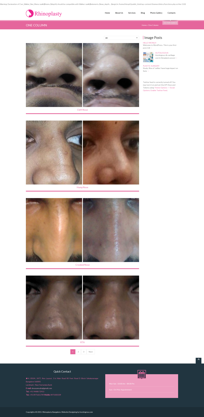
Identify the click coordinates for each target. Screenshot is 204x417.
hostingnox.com (86, 412)
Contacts (172, 13)
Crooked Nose (82, 264)
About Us (119, 13)
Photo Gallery (156, 13)
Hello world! (149, 43)
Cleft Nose (82, 109)
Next (91, 352)
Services (132, 13)
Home (107, 13)
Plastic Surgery (151, 66)
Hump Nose (82, 187)
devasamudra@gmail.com (42, 388)
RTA (82, 342)
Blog (143, 13)
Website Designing (69, 412)
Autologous (161, 53)
